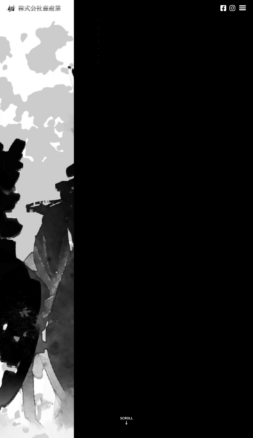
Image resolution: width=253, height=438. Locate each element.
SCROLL (126, 417)
